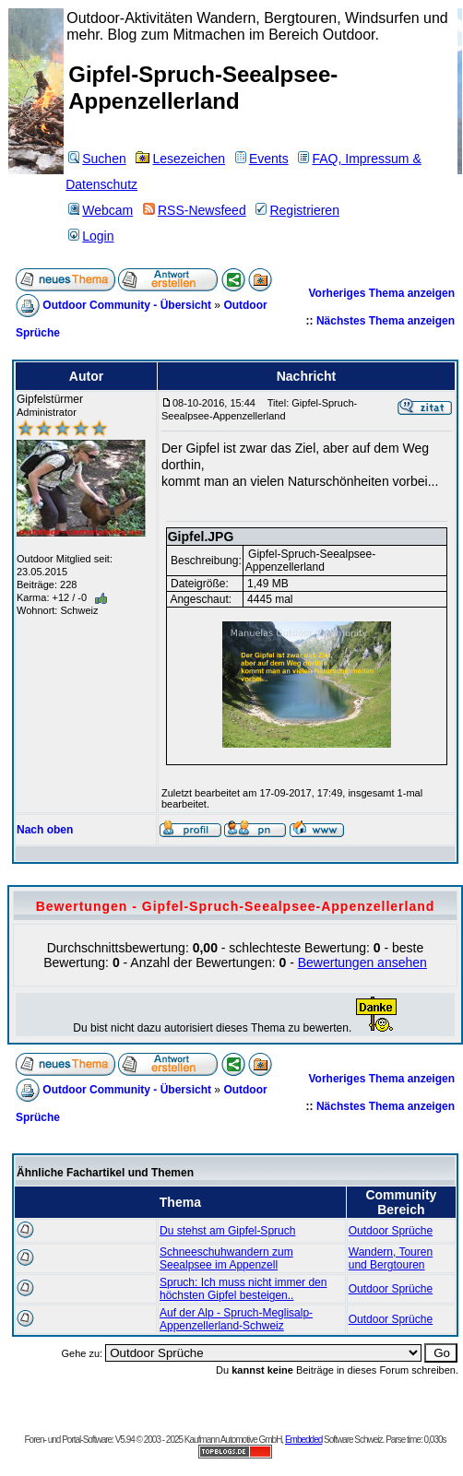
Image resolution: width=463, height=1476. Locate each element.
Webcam (100, 210)
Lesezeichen (180, 158)
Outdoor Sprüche (391, 1230)
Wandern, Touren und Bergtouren (391, 1258)
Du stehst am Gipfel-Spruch (227, 1230)
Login (90, 236)
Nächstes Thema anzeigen (385, 320)
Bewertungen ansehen (362, 962)
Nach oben (45, 829)
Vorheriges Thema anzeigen (382, 293)
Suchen (96, 158)
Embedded (303, 1440)
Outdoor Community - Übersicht (126, 305)
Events (262, 158)
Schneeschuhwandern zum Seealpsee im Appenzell (226, 1258)
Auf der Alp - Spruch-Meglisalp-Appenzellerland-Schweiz (236, 1319)
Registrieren (296, 210)
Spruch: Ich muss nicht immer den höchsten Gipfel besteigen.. (243, 1289)
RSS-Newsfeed (194, 210)
